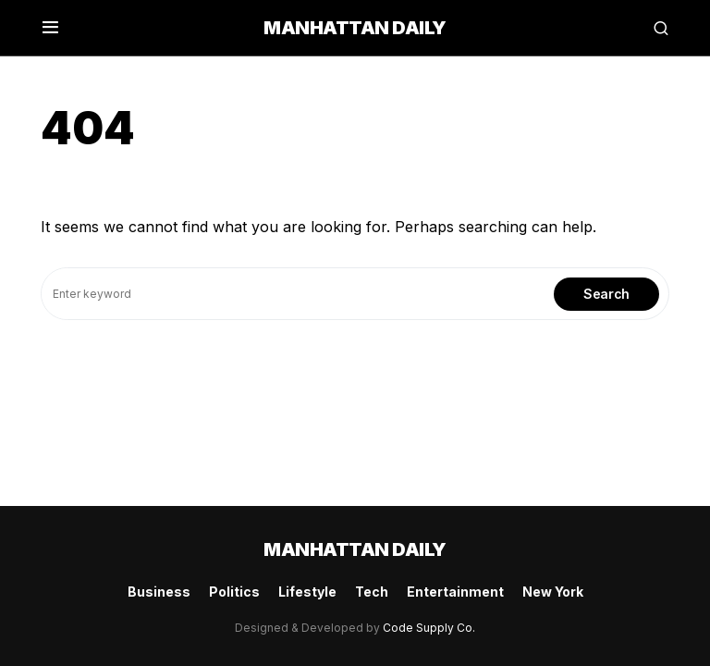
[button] (50, 28)
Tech (371, 591)
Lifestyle (307, 591)
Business (159, 591)
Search (606, 294)
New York (552, 591)
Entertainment (455, 591)
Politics (234, 591)
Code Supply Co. (429, 628)
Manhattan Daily (355, 28)
